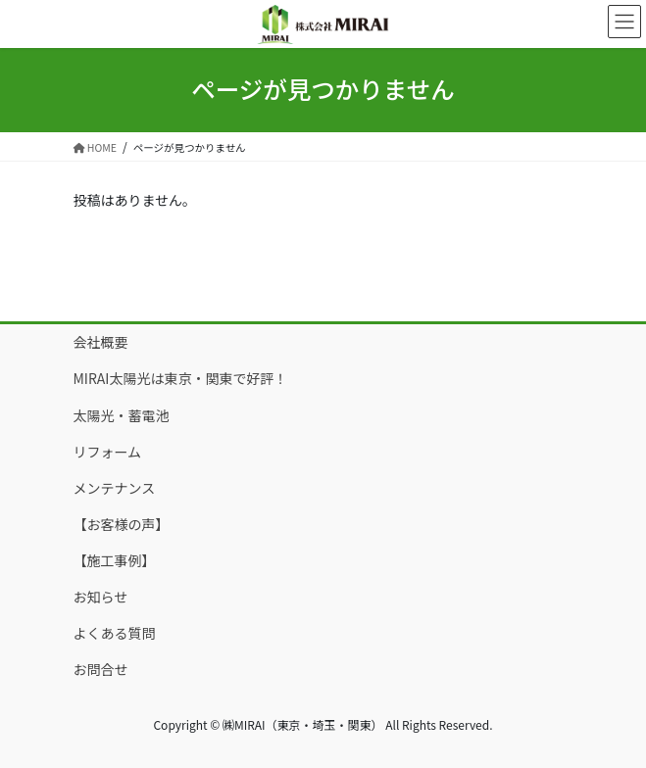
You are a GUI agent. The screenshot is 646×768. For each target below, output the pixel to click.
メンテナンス (115, 488)
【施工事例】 (115, 560)
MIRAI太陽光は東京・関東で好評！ (181, 378)
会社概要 (101, 342)
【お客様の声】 (122, 524)
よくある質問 (115, 633)
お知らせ (101, 596)
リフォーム (108, 451)
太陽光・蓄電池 (122, 415)
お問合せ (101, 669)
